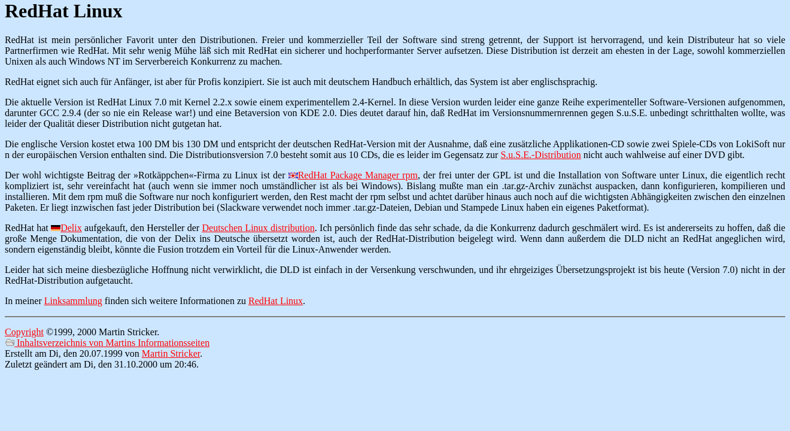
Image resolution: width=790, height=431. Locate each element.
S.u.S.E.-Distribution (540, 155)
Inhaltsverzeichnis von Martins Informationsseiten (107, 343)
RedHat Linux (275, 301)
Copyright (24, 332)
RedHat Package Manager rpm (358, 175)
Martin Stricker (171, 353)
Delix (71, 228)
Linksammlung (73, 301)
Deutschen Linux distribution (258, 228)
